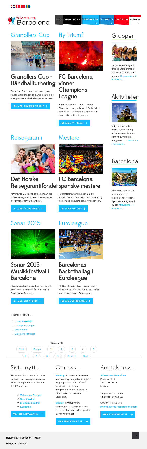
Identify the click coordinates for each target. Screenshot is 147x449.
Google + (11, 443)
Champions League (25, 325)
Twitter (37, 437)
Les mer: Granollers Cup (28, 106)
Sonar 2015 (25, 223)
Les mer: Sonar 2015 (25, 301)
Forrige (37, 349)
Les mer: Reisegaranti (26, 208)
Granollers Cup (30, 35)
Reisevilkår (12, 437)
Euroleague (73, 223)
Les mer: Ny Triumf (72, 123)
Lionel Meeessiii (23, 321)
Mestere (69, 137)
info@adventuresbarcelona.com (119, 406)
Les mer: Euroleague (74, 301)
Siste (85, 356)
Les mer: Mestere (71, 208)
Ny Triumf (71, 35)
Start (21, 349)
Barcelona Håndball (25, 334)
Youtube (22, 443)
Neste (71, 356)
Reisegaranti (26, 137)
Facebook (25, 437)
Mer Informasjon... (71, 421)
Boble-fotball (21, 329)
